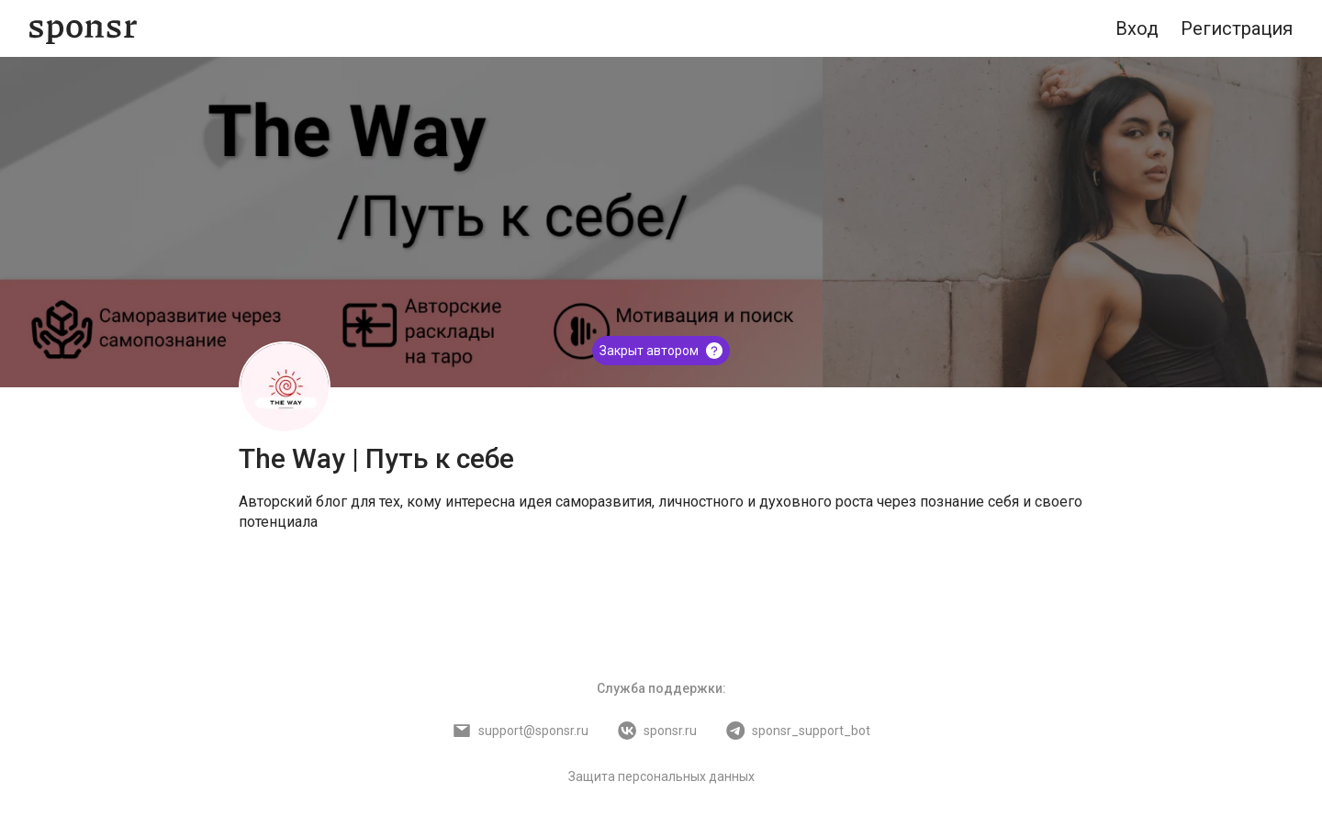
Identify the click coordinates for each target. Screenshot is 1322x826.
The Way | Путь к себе (376, 458)
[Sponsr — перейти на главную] (83, 29)
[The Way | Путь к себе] (284, 387)
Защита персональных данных (661, 776)
